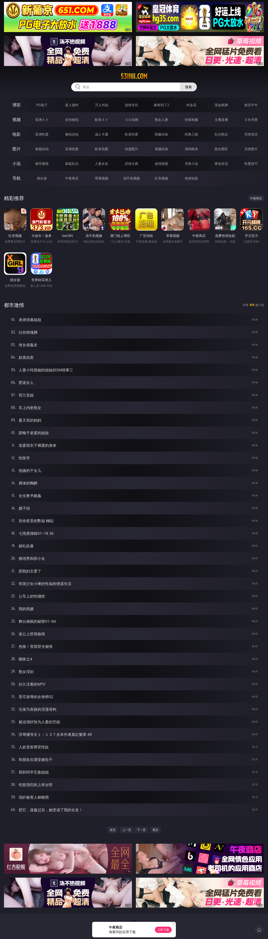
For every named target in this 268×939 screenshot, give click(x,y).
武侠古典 (131, 163)
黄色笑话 (221, 163)
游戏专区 (131, 105)
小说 (16, 163)
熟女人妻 (161, 119)
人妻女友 (101, 163)
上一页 (126, 830)
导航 (16, 178)
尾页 (155, 830)
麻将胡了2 (161, 105)
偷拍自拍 (72, 134)
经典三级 (191, 134)
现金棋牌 (221, 105)
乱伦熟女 (221, 134)
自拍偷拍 (72, 119)
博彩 (16, 105)
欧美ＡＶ (101, 119)
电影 (16, 134)
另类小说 (191, 163)
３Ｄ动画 (131, 119)
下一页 (141, 830)
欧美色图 (101, 149)
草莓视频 (101, 178)
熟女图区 (221, 149)
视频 (16, 119)
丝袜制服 (191, 119)
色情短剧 (191, 178)
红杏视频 (161, 178)
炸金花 (191, 105)
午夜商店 (72, 178)
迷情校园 (161, 163)
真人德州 (72, 105)
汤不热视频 (131, 178)
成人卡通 (101, 134)
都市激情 (42, 163)
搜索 (188, 87)
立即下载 (163, 930)
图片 (16, 149)
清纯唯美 (191, 149)
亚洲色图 (72, 149)
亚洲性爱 (42, 134)
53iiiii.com (134, 76)
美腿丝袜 (161, 149)
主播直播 (221, 119)
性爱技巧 (251, 163)
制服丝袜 (161, 134)
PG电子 (41, 105)
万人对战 (101, 105)
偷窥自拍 (42, 149)
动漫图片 (131, 149)
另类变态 (251, 134)
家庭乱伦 (72, 163)
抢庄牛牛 (251, 105)
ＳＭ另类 (251, 119)
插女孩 (42, 178)
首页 (113, 830)
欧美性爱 (131, 134)
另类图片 (251, 149)
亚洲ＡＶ (42, 119)
